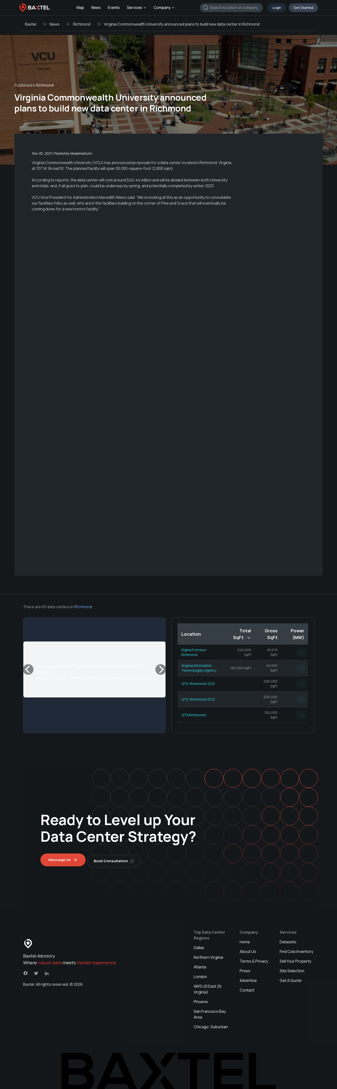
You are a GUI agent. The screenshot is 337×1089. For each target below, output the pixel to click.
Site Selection (292, 968)
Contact (247, 987)
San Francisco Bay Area (210, 1011)
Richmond (81, 24)
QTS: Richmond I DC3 (198, 683)
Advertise (248, 978)
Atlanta (200, 964)
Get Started (303, 7)
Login (276, 7)
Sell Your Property (295, 958)
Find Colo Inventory (296, 949)
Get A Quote (291, 978)
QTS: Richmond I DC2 (198, 699)
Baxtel (30, 24)
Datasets (288, 939)
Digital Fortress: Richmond (194, 652)
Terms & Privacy (254, 958)
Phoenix (201, 999)
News (96, 7)
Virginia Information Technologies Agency (198, 668)
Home (245, 939)
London (200, 974)
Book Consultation (116, 858)
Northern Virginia (208, 955)
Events (114, 7)
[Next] (160, 669)
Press (245, 968)
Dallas (199, 945)
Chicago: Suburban (211, 1024)
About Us (248, 949)
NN (301, 652)
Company (164, 7)
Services (136, 7)
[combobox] (231, 7)
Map (80, 7)
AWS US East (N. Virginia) (208, 986)
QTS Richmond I (193, 715)
